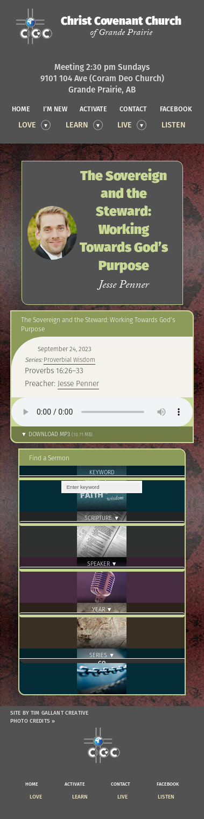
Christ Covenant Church (121, 26)
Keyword (102, 472)
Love (27, 124)
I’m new (55, 108)
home (21, 108)
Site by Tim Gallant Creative (49, 713)
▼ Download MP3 (57, 434)
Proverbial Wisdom (69, 359)
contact (133, 108)
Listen (173, 124)
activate (93, 108)
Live (124, 124)
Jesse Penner (78, 383)
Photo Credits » (32, 721)
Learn (77, 124)
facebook (176, 108)
